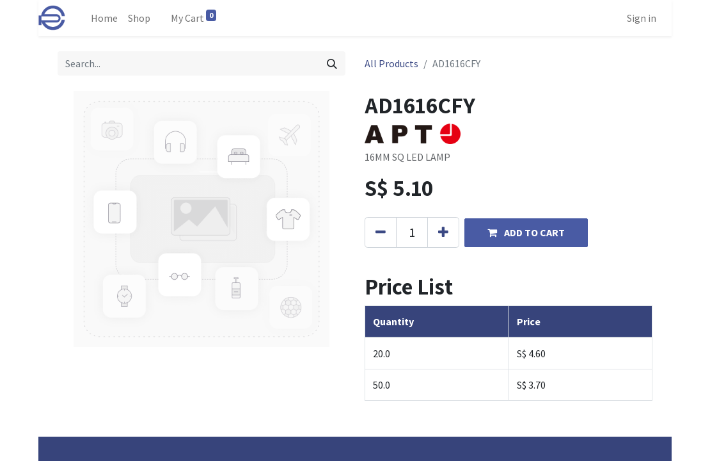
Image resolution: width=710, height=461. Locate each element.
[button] (526, 232)
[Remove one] (381, 232)
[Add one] (443, 232)
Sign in (641, 18)
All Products (391, 63)
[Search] (332, 63)
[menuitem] (104, 18)
